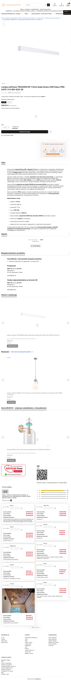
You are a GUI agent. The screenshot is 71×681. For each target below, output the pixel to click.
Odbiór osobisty (53, 640)
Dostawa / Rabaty (5, 669)
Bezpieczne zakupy (54, 642)
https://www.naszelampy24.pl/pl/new (22, 351)
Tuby (26, 639)
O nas (2, 637)
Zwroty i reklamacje (6, 663)
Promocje (51, 645)
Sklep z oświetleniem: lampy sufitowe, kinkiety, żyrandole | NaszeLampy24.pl (18, 18)
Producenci (4, 640)
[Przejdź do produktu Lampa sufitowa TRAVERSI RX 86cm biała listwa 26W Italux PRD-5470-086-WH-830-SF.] (33, 316)
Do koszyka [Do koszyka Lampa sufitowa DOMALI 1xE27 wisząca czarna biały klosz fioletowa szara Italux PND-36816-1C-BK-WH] (11, 402)
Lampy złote (28, 644)
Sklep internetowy (33, 679)
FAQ (2, 661)
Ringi (26, 640)
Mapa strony (4, 642)
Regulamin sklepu (5, 660)
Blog (2, 672)
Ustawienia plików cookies (8, 666)
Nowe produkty (53, 644)
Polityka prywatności (6, 664)
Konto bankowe (52, 639)
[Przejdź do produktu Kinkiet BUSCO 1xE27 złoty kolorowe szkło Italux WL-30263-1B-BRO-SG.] (28, 430)
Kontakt (3, 639)
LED (26, 647)
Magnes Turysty (29, 653)
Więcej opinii (35, 627)
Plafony (27, 648)
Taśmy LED (28, 651)
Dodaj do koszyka (24, 132)
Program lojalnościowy (7, 668)
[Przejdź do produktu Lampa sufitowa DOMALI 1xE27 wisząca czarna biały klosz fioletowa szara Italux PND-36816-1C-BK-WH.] (35, 373)
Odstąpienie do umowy (7, 671)
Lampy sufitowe (29, 650)
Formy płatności (53, 637)
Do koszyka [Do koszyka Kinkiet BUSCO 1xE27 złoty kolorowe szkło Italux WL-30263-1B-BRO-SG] (11, 460)
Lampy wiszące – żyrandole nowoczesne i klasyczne (48, 18)
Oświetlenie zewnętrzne (31, 637)
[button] (48, 5)
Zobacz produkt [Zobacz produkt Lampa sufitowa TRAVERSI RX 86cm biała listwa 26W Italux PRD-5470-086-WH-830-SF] (12, 346)
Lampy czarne (28, 642)
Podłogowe (28, 645)
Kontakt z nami (5, 674)
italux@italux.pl (11, 275)
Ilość (2, 124)
